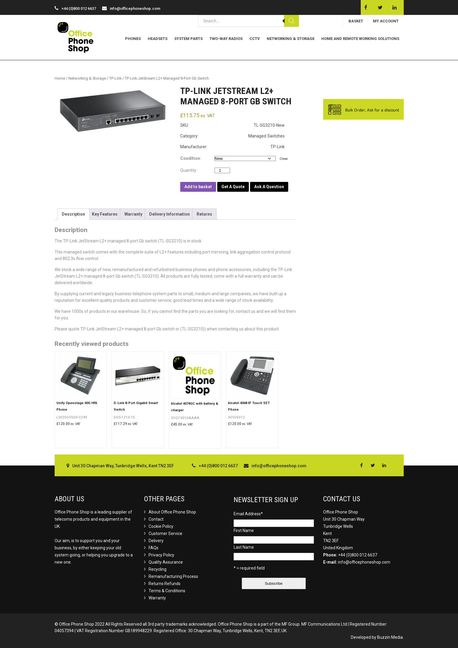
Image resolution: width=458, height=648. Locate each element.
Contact (156, 519)
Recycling (157, 569)
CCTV (254, 38)
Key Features (105, 214)
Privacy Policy (161, 555)
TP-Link (115, 78)
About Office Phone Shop (172, 512)
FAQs (153, 547)
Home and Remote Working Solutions (360, 38)
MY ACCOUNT (386, 21)
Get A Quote (233, 186)
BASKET (355, 21)
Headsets (157, 38)
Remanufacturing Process (173, 576)
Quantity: (190, 170)
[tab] (73, 214)
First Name (244, 530)
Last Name (244, 547)
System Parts (188, 38)
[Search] (291, 21)
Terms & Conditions (167, 590)
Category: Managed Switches (232, 136)
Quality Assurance (166, 562)
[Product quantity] (222, 170)
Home (60, 78)
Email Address (248, 513)
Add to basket (198, 186)
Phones (133, 38)
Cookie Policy (161, 526)
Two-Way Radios (226, 38)
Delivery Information (169, 214)
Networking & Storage (290, 38)
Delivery (156, 540)
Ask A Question (269, 186)
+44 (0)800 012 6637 (357, 555)
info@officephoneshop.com (135, 8)
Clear (284, 159)
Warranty (133, 214)
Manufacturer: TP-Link (232, 146)
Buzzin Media (390, 637)
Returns (204, 214)
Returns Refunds (165, 583)
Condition (190, 158)
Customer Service (165, 533)
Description (73, 214)
